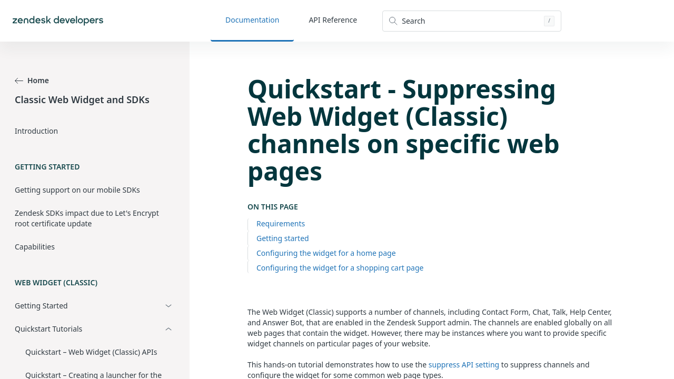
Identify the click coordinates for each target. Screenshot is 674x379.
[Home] (58, 21)
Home (32, 80)
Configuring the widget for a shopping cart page (339, 268)
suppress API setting (464, 365)
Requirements (280, 223)
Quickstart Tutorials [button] (48, 329)
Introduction (36, 131)
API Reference (333, 20)
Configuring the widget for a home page (326, 253)
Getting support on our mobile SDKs (77, 190)
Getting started (282, 238)
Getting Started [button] (41, 306)
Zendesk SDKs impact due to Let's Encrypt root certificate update (87, 218)
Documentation (252, 20)
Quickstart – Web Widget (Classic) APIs (91, 352)
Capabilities (35, 247)
